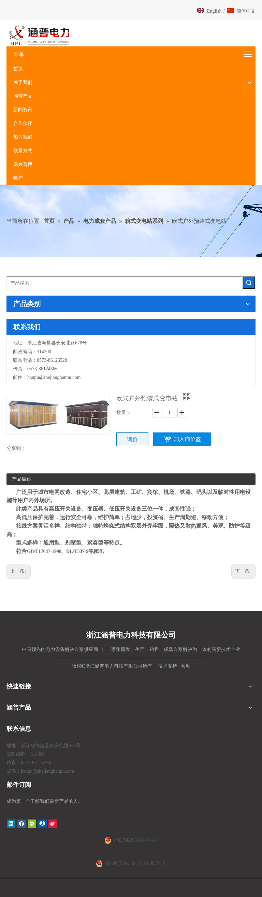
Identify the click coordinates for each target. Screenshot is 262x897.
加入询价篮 (187, 439)
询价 (132, 439)
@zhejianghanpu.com (60, 377)
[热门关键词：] (249, 282)
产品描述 (21, 479)
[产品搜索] (125, 283)
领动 (185, 666)
